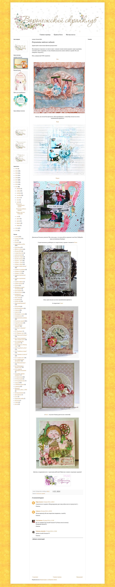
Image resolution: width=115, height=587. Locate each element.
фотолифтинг (18, 394)
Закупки (17, 285)
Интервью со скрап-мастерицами (20, 288)
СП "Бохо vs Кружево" (20, 328)
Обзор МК (17, 306)
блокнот (17, 242)
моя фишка (17, 299)
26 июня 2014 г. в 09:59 (46, 511)
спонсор (17, 382)
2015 (16, 184)
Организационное (19, 308)
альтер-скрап (18, 238)
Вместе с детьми (19, 249)
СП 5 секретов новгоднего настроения (20, 370)
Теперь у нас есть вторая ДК (20, 213)
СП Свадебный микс (20, 380)
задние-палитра (18, 283)
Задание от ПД (18, 271)
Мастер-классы (70, 34)
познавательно (18, 316)
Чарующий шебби (19, 398)
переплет (17, 312)
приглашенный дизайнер (21, 317)
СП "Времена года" (19, 333)
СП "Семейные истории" (21, 351)
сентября (19, 195)
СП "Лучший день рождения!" (19, 342)
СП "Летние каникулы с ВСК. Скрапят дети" (20, 339)
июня (18, 202)
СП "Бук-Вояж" (18, 331)
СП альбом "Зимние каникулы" (20, 374)
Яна (57, 59)
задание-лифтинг (19, 281)
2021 (16, 171)
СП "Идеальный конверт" (21, 335)
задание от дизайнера (20, 269)
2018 (16, 177)
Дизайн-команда (19, 258)
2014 (16, 186)
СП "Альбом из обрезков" (18, 325)
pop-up (16, 404)
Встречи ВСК (18, 251)
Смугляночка (39, 520)
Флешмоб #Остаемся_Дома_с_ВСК (21, 389)
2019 (16, 175)
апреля (18, 218)
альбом (16, 236)
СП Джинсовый (19, 377)
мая (18, 216)
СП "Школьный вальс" (20, 362)
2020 (16, 173)
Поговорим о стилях (20, 314)
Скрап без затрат (19, 323)
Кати (46, 414)
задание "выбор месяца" (21, 266)
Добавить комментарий (38, 539)
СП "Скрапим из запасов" (21, 354)
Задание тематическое (20, 275)
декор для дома (18, 255)
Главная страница (45, 34)
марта (18, 221)
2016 (16, 182)
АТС (16, 240)
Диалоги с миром (19, 256)
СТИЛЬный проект (19, 384)
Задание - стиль (18, 262)
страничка (17, 386)
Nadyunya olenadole (41, 531)
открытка (17, 310)
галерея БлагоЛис (19, 253)
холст (16, 396)
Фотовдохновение (19, 392)
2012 (16, 230)
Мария (57, 178)
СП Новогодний (19, 378)
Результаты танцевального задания (20, 205)
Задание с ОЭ (18, 273)
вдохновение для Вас (20, 244)
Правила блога (58, 34)
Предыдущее (80, 577)
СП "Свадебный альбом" (21, 348)
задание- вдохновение (20, 278)
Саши (61, 303)
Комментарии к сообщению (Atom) (48, 579)
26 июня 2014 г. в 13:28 (48, 520)
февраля (19, 223)
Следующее (35, 577)
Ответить (38, 506)
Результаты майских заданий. (21, 209)
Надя (57, 121)
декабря (19, 188)
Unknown (38, 511)
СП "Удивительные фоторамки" (19, 360)
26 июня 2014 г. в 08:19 (48, 502)
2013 (16, 228)
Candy (16, 402)
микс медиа (17, 297)
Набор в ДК (18, 301)
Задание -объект (19, 264)
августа (18, 197)
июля (18, 199)
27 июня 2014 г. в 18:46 (51, 531)
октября (19, 193)
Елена (75, 242)
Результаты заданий (40, 493)
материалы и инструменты (18, 295)
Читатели (17, 400)
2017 (16, 180)
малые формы (18, 290)
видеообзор (17, 247)
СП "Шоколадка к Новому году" (19, 366)
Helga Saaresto (39, 502)
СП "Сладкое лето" (19, 357)
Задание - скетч (18, 260)
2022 (16, 168)
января (18, 225)
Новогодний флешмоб (20, 303)
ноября (18, 190)
